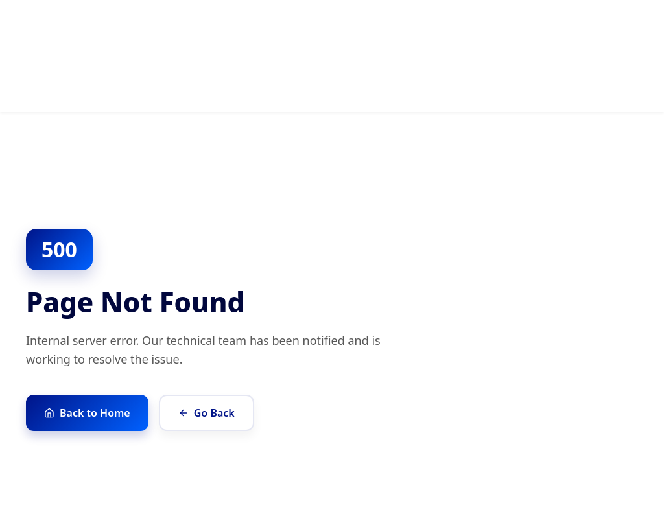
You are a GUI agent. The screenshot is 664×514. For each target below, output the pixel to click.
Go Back (206, 413)
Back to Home (87, 413)
